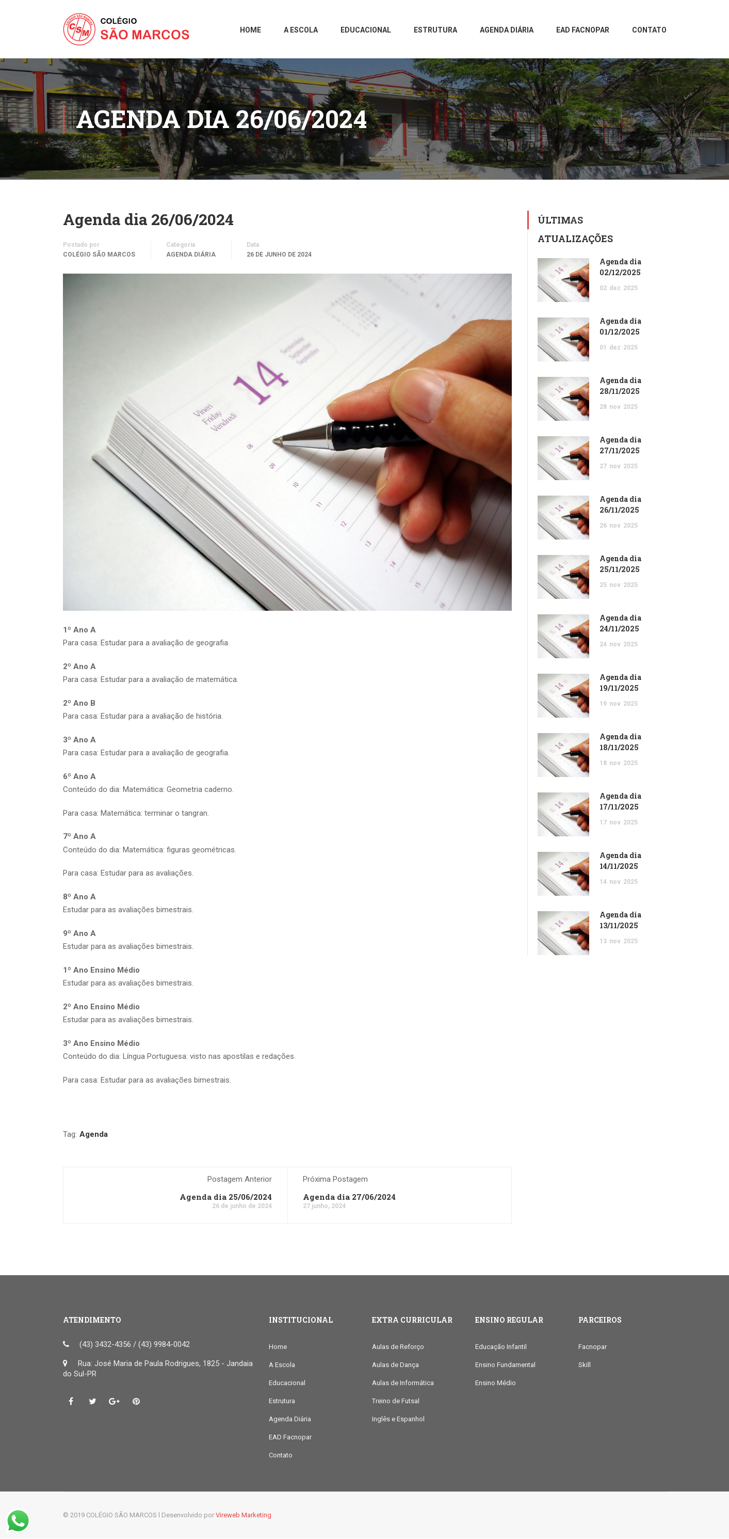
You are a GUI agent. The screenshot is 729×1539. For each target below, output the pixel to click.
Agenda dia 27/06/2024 (349, 1197)
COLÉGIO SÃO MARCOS (99, 254)
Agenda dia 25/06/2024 (226, 1197)
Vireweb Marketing (243, 1515)
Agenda (93, 1134)
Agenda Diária (191, 254)
